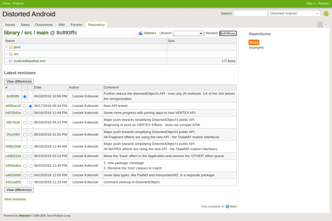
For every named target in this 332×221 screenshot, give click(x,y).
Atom (233, 206)
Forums (76, 25)
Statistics (150, 33)
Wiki (61, 25)
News (25, 25)
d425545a (13, 113)
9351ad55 (13, 182)
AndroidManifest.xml (29, 61)
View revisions (15, 199)
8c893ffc (13, 96)
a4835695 (13, 175)
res (16, 54)
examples (256, 47)
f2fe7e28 (13, 122)
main (43, 32)
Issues (10, 25)
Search (226, 13)
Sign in (311, 3)
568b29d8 (13, 146)
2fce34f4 (13, 134)
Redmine (24, 215)
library (254, 42)
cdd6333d (13, 156)
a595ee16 (13, 106)
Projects (18, 3)
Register (323, 3)
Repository (96, 25)
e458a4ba (13, 165)
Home (6, 3)
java (17, 47)
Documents (44, 25)
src (28, 32)
